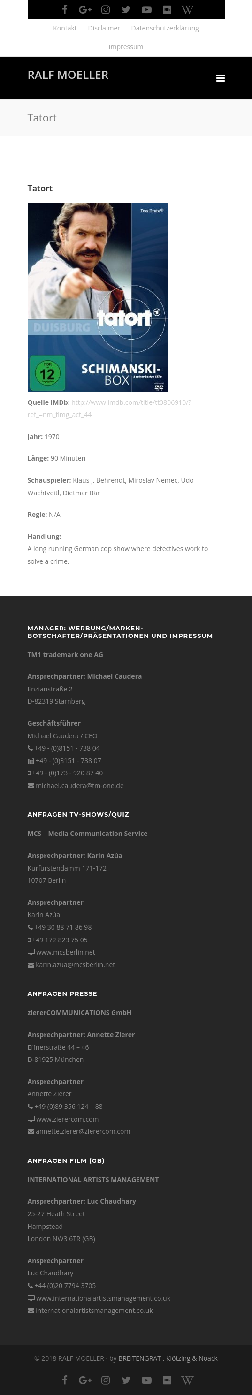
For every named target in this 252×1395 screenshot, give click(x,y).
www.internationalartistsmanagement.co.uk (103, 1298)
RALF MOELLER (68, 74)
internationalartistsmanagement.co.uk (94, 1310)
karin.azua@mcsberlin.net (75, 964)
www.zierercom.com (67, 1118)
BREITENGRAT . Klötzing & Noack (168, 1358)
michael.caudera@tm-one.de (80, 785)
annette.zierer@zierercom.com (83, 1131)
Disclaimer (104, 28)
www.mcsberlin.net (65, 952)
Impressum (126, 47)
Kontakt (65, 28)
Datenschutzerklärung (165, 28)
